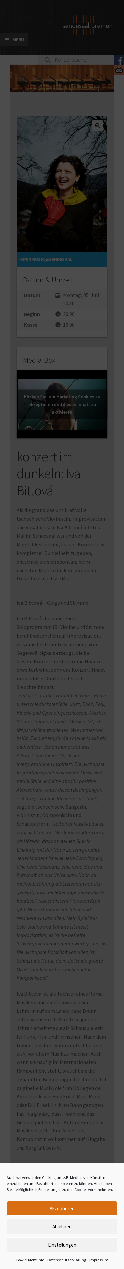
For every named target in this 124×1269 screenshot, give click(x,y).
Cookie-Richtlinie (30, 1259)
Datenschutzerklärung (66, 1259)
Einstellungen (62, 1245)
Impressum (98, 1259)
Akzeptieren (62, 1208)
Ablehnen (62, 1226)
